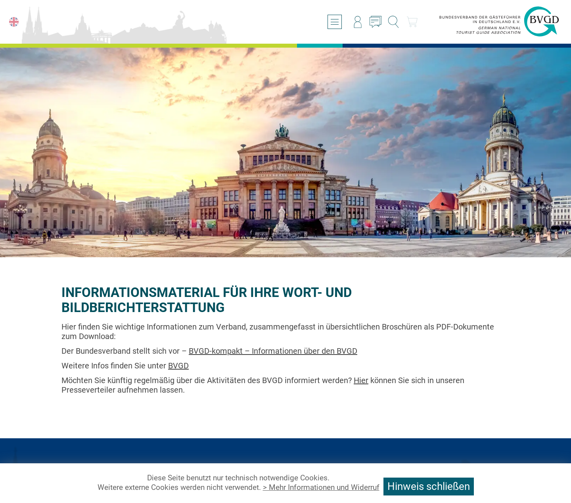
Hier (361, 380)
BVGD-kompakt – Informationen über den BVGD (273, 351)
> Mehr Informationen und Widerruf (321, 487)
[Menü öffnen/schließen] (334, 21)
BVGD (178, 365)
